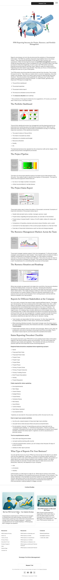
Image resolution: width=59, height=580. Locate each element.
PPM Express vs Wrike (26, 535)
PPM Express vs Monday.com (28, 533)
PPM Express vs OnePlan (27, 540)
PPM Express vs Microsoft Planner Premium (29, 545)
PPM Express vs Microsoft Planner (29, 547)
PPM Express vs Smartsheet (27, 537)
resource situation (20, 95)
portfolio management (43, 62)
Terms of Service (43, 569)
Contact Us (4, 550)
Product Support (5, 544)
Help (2, 546)
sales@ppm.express (45, 535)
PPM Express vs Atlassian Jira (28, 542)
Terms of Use (4, 537)
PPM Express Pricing (6, 533)
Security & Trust (5, 542)
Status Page (4, 548)
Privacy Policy (4, 540)
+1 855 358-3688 (44, 537)
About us (3, 535)
